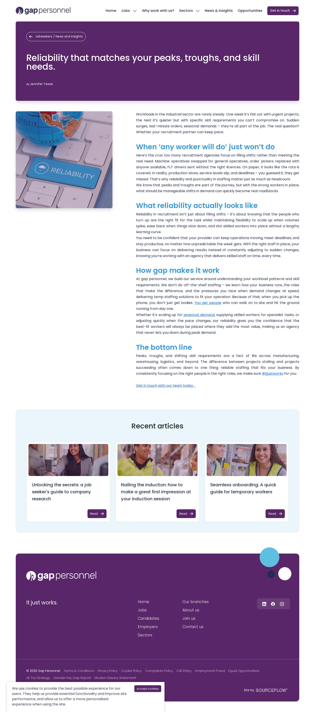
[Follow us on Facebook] (273, 603)
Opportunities (250, 10)
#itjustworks (272, 373)
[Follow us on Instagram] (282, 603)
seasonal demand (199, 314)
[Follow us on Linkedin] (264, 603)
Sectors (186, 10)
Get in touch (280, 10)
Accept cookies (148, 689)
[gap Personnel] (43, 10)
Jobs (125, 10)
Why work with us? (158, 10)
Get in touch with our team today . (166, 385)
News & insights (219, 10)
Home (111, 10)
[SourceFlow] (271, 689)
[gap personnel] (61, 575)
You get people (207, 302)
